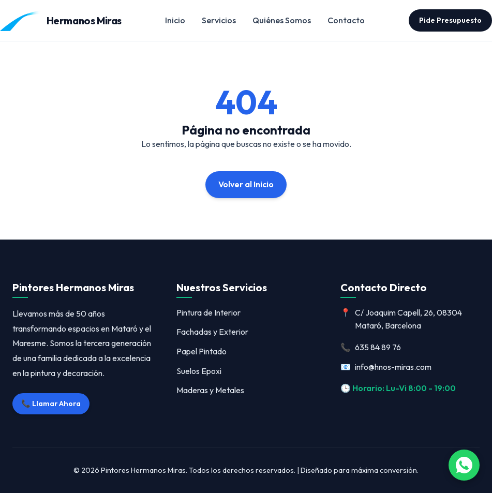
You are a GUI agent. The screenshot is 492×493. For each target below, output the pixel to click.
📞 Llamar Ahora (51, 403)
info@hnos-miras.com (385, 367)
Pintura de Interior (208, 312)
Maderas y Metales (210, 390)
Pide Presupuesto (450, 20)
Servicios (219, 20)
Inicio (175, 20)
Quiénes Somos (281, 20)
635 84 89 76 (370, 347)
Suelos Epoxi (198, 371)
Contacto (346, 20)
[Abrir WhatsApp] (464, 465)
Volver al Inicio (246, 184)
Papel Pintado (201, 351)
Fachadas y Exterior (212, 331)
